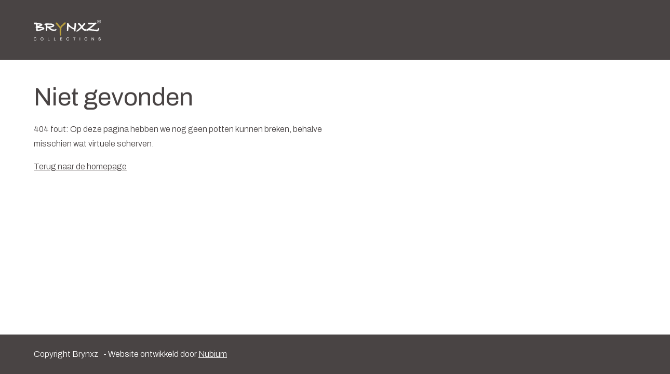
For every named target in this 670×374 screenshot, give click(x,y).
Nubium (212, 354)
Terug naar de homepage (80, 166)
